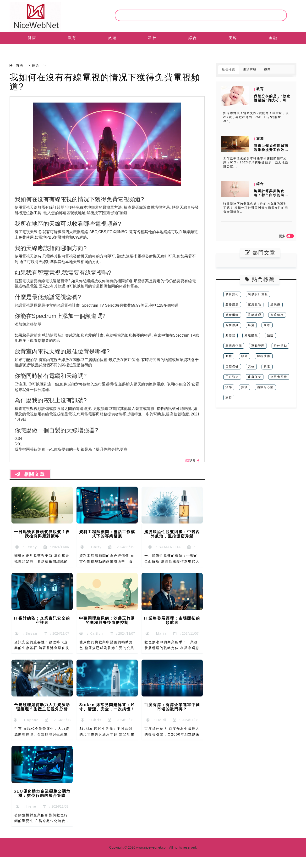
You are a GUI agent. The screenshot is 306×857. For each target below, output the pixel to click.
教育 (72, 38)
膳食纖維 (232, 314)
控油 (244, 387)
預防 (270, 335)
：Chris (91, 720)
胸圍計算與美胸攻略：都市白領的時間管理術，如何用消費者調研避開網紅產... (271, 197)
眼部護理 (254, 314)
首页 (20, 65)
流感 (228, 387)
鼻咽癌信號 (233, 345)
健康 (32, 38)
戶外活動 (280, 345)
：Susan (26, 633)
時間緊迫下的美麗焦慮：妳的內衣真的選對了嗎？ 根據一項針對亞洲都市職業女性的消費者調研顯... (255, 207)
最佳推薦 (228, 69)
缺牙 (244, 356)
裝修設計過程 (258, 294)
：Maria (156, 633)
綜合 (192, 38)
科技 (152, 38)
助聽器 (230, 335)
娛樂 (267, 69)
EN (32, 50)
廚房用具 (232, 325)
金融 (273, 38)
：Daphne (26, 720)
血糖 (228, 356)
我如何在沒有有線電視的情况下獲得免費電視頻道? (105, 82)
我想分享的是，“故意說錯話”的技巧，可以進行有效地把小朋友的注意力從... (272, 102)
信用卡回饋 (278, 377)
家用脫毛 (254, 304)
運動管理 (258, 345)
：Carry (91, 547)
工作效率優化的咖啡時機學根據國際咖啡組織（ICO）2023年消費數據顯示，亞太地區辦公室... (255, 162)
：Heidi (156, 720)
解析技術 (263, 356)
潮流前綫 (250, 69)
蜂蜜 (251, 325)
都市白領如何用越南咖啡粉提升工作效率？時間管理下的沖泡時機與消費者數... (271, 152)
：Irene (26, 806)
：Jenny (26, 547)
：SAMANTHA (164, 547)
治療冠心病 (265, 387)
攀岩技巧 (232, 294)
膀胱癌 (275, 304)
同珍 (267, 325)
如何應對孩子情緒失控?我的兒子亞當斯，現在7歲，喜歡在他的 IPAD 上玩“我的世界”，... (256, 117)
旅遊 (112, 38)
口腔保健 (232, 366)
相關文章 (30, 474)
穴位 (251, 366)
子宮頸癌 (232, 377)
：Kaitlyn (91, 633)
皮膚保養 (254, 377)
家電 (267, 366)
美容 (233, 38)
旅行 (228, 397)
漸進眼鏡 (251, 335)
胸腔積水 (277, 314)
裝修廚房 (232, 304)
